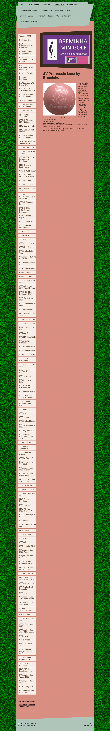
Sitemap (33, 723)
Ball (79, 92)
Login (90, 723)
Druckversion (24, 723)
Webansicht (88, 725)
